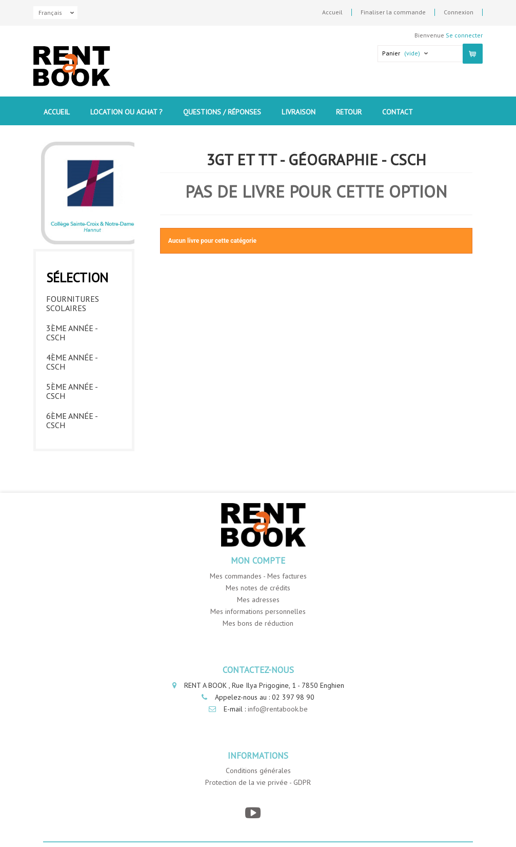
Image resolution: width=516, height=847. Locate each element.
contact (397, 112)
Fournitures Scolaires (72, 303)
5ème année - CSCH (71, 391)
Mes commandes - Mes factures (258, 576)
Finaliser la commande (393, 12)
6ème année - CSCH (71, 420)
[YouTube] (253, 813)
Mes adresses (258, 599)
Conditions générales (258, 770)
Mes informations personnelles (258, 611)
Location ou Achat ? (126, 112)
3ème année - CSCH (71, 332)
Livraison (298, 112)
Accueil (332, 12)
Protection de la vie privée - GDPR (258, 782)
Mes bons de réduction (258, 623)
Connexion (458, 12)
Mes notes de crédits (258, 587)
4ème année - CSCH (71, 362)
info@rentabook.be (278, 709)
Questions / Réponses (222, 112)
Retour (349, 112)
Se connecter (464, 35)
